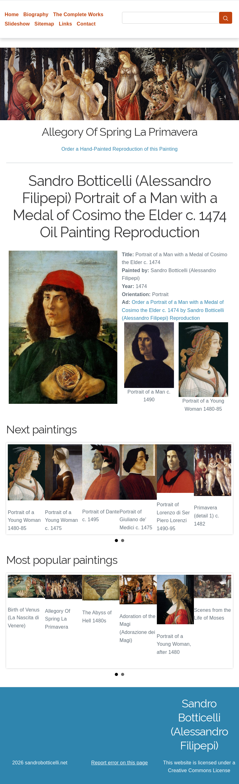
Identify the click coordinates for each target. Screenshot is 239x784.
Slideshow (17, 23)
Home (12, 14)
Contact (86, 23)
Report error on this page (119, 762)
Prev (16, 489)
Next (223, 489)
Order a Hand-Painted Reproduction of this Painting (119, 149)
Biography (36, 14)
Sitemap (44, 23)
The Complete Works (78, 14)
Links (65, 23)
